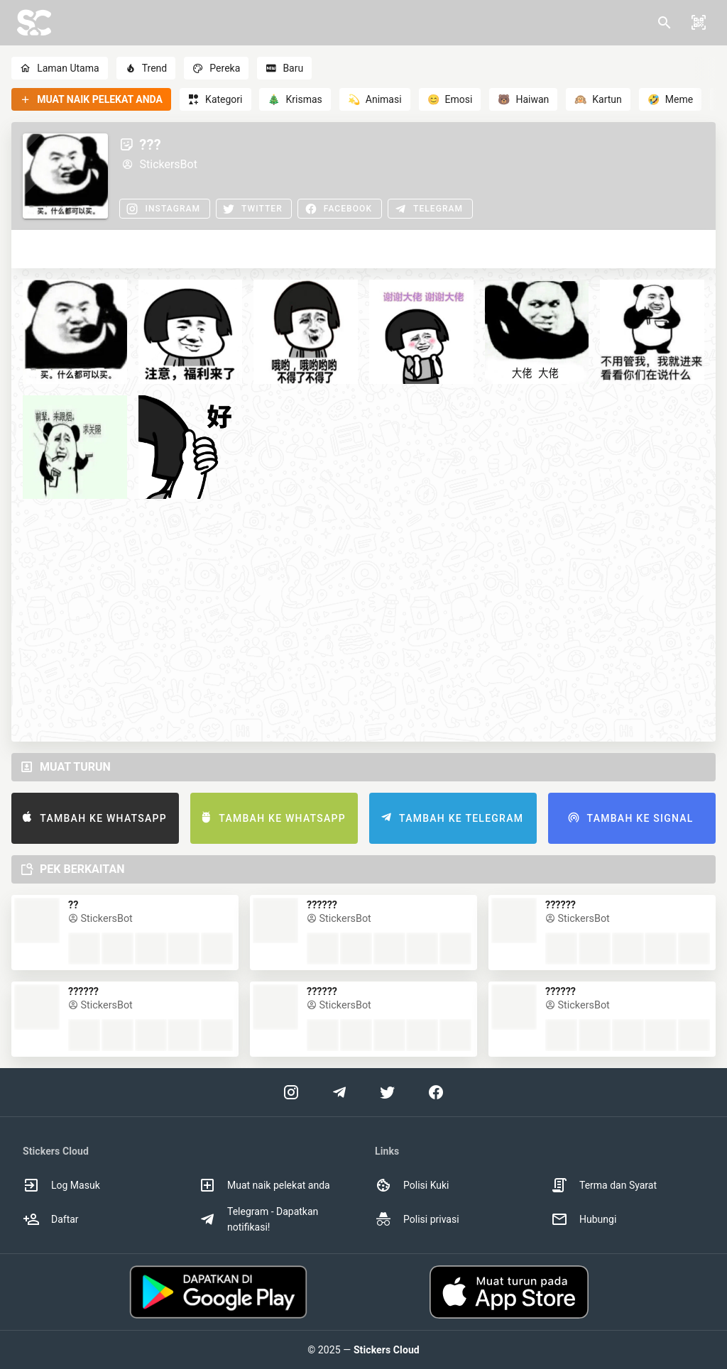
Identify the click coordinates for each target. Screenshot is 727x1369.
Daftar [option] (51, 1219)
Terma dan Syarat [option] (604, 1185)
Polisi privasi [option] (417, 1219)
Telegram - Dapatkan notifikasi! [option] (258, 1219)
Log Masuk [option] (61, 1185)
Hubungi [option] (583, 1219)
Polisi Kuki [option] (412, 1185)
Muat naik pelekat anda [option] (264, 1185)
